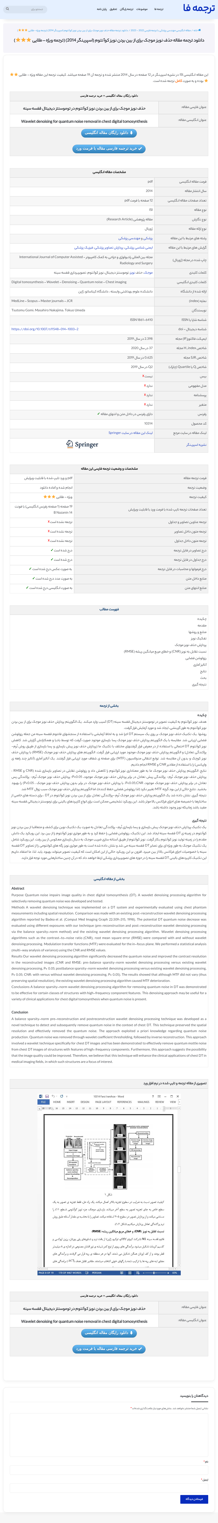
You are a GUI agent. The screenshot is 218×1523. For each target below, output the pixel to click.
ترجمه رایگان (126, 9)
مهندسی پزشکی (129, 238)
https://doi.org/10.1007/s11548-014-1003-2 (44, 329)
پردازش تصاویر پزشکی (109, 248)
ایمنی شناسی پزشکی (139, 248)
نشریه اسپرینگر (197, 445)
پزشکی (148, 238)
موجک (148, 273)
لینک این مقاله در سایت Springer (131, 433)
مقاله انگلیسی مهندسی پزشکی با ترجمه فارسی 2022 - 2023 (161, 31)
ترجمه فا (158, 9)
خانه (197, 31)
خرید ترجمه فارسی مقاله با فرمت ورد (109, 148)
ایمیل (204, 1480)
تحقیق (113, 9)
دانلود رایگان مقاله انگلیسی (109, 133)
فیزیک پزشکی (83, 248)
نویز (132, 273)
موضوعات (142, 9)
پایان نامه (102, 9)
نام (206, 1462)
